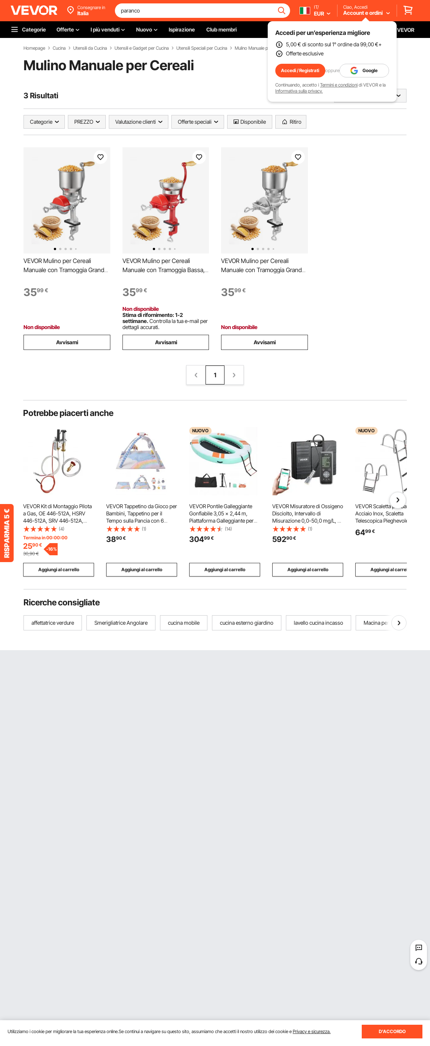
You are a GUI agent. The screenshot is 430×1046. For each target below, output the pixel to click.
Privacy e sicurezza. (312, 1031)
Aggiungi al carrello (58, 569)
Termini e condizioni (339, 85)
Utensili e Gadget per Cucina (142, 48)
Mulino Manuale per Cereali (260, 48)
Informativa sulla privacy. (299, 91)
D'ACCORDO (392, 1031)
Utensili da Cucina (90, 48)
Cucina (59, 48)
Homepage (34, 48)
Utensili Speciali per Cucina (201, 48)
